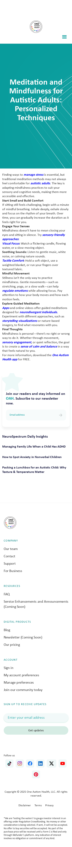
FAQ (7, 594)
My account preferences (21, 675)
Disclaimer (24, 805)
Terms (38, 805)
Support (10, 564)
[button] (64, 37)
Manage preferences (19, 683)
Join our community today (23, 690)
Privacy (49, 805)
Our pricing (12, 645)
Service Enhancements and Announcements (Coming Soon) (36, 604)
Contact (9, 556)
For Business (13, 571)
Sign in (8, 668)
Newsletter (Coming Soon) (23, 637)
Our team (11, 549)
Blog (7, 630)
